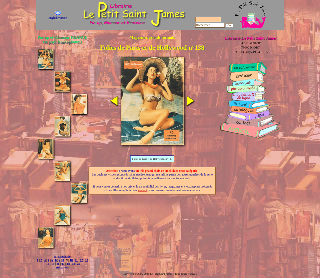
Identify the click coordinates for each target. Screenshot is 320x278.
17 (63, 264)
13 (86, 260)
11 (76, 260)
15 (52, 264)
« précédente (62, 256)
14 (47, 264)
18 (68, 264)
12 (81, 260)
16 (58, 264)
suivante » (62, 267)
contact (142, 190)
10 (71, 260)
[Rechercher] (210, 25)
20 (78, 264)
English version (57, 18)
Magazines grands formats (152, 37)
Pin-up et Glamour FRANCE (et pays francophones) (62, 39)
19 (73, 264)
